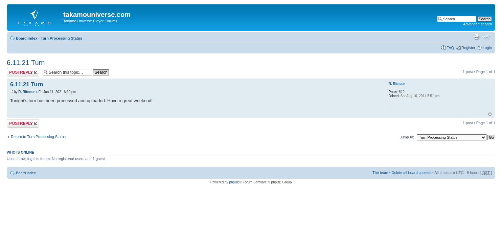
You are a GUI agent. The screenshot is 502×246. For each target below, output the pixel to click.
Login (487, 48)
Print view (476, 37)
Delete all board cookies (411, 173)
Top (490, 114)
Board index (27, 38)
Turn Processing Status (61, 38)
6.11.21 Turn (26, 62)
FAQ (450, 48)
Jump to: (407, 137)
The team (380, 173)
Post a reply (23, 72)
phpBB (234, 182)
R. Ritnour (26, 92)
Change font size (487, 37)
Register (468, 48)
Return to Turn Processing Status (38, 137)
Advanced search (477, 24)
